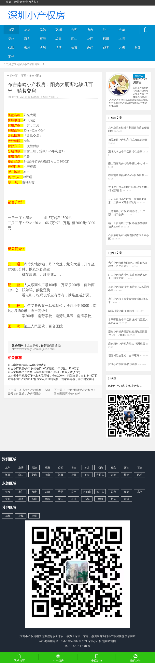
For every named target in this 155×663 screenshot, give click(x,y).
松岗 (122, 29)
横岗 (126, 474)
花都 (7, 515)
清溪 (58, 47)
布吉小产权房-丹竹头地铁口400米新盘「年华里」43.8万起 (43, 368)
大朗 (122, 47)
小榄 (20, 515)
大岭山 (87, 491)
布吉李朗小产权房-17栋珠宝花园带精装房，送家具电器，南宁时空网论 (51, 379)
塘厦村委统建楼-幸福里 (121, 311)
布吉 (90, 29)
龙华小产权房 (134, 385)
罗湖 (43, 47)
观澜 (58, 29)
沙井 (106, 29)
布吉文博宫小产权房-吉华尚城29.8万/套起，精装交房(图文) (44, 372)
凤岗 (113, 491)
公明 (74, 29)
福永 (11, 38)
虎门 (90, 47)
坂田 (58, 38)
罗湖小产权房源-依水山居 (123, 364)
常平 (11, 56)
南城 (47, 498)
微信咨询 (135, 658)
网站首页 (19, 658)
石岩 (43, 38)
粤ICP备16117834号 (77, 646)
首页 (11, 29)
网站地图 (110, 641)
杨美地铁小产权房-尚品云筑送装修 (128, 139)
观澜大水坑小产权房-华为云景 (125, 151)
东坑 (139, 491)
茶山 (34, 498)
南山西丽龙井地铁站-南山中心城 (127, 163)
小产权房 (58, 658)
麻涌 (100, 498)
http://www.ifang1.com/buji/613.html (33, 349)
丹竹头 (100, 474)
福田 (106, 38)
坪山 (47, 474)
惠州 (27, 47)
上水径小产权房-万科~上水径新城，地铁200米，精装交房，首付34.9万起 (52, 375)
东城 (87, 498)
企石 (7, 498)
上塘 (122, 38)
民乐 (139, 474)
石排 (73, 498)
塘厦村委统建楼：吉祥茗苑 (124, 355)
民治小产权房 (116, 385)
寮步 (106, 47)
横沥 (20, 498)
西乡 (27, 38)
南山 (74, 38)
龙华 (27, 29)
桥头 (113, 498)
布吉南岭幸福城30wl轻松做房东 (27, 364)
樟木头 (100, 491)
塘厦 (137, 47)
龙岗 (90, 38)
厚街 (126, 491)
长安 (74, 47)
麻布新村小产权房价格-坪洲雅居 (127, 343)
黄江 (60, 498)
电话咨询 (97, 658)
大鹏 (113, 474)
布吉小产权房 (49, 97)
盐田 (11, 47)
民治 (43, 29)
